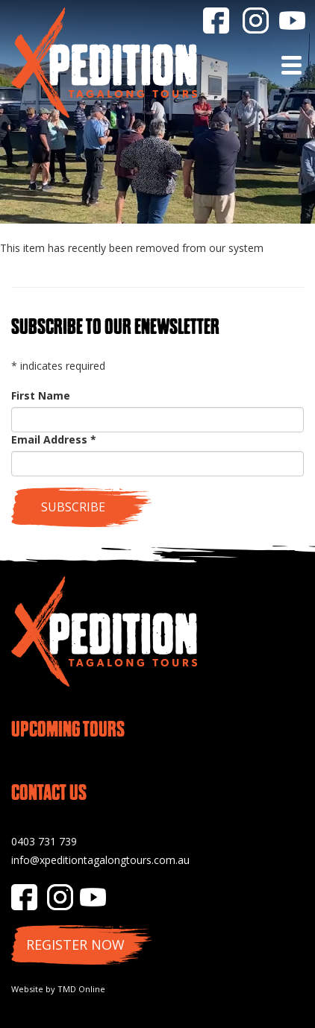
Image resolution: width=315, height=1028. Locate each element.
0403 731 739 (44, 841)
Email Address (53, 439)
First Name (40, 395)
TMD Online (81, 988)
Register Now (75, 944)
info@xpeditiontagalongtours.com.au (100, 860)
